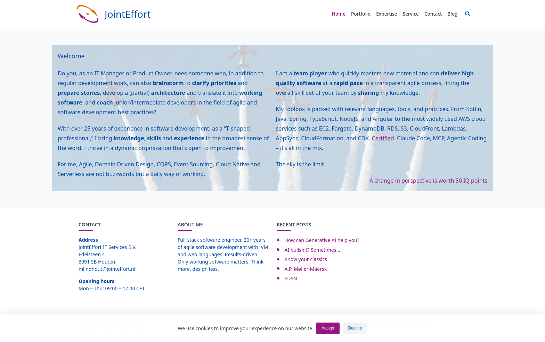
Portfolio (361, 13)
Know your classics (305, 259)
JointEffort (128, 13)
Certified (383, 138)
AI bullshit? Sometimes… (312, 250)
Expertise (386, 13)
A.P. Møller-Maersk (305, 269)
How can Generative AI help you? (321, 240)
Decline (355, 328)
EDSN (290, 278)
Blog (452, 13)
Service (411, 13)
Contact (433, 13)
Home (338, 13)
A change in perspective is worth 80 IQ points (428, 180)
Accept (328, 328)
